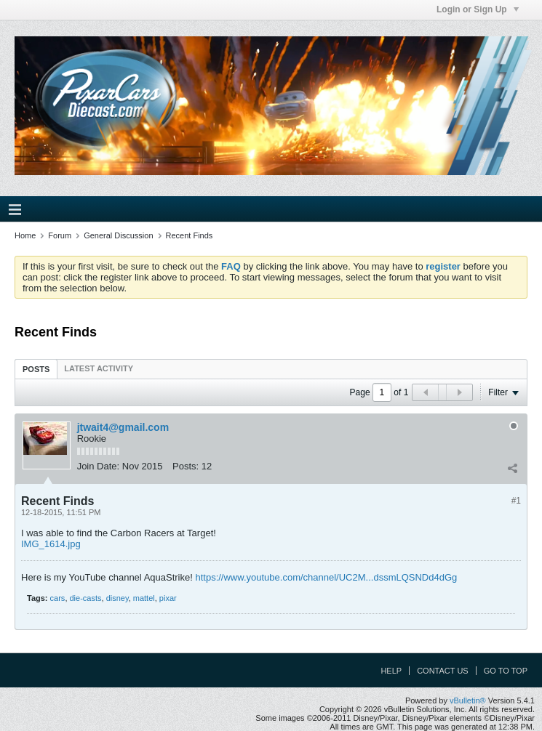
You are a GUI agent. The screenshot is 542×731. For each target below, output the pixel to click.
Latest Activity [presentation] (98, 368)
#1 (516, 501)
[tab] (36, 369)
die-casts (86, 598)
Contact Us (443, 670)
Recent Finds (189, 235)
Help (391, 670)
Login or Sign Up (478, 9)
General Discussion (118, 235)
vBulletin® (468, 700)
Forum (59, 235)
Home (25, 235)
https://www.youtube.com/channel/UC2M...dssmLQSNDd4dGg (326, 577)
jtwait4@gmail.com (123, 427)
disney (117, 598)
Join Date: (98, 466)
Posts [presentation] (36, 369)
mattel (144, 598)
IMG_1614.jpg (51, 543)
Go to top (505, 670)
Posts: (185, 466)
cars (57, 598)
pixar (168, 598)
